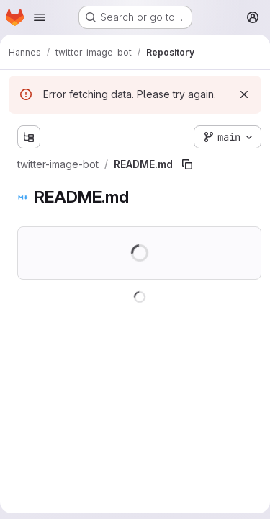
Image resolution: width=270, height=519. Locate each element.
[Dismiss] (244, 94)
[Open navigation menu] (39, 17)
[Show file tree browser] (28, 136)
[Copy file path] (187, 164)
